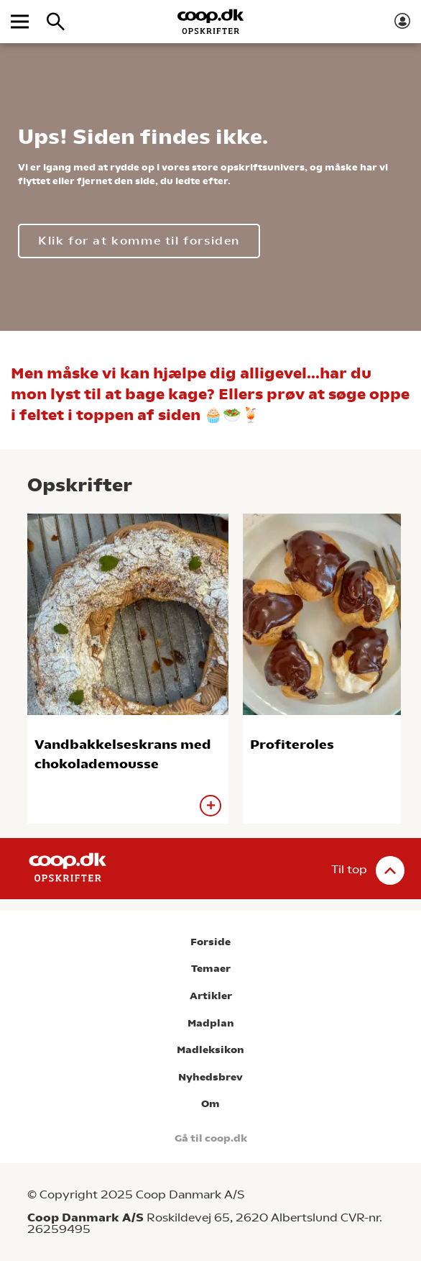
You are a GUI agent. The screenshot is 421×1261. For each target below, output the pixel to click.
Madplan (211, 1023)
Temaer (211, 968)
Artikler (211, 996)
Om (210, 1104)
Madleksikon (210, 1050)
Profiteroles (292, 744)
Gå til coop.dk (211, 1138)
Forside (210, 942)
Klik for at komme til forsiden (139, 240)
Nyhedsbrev (210, 1077)
